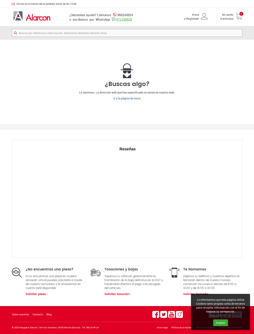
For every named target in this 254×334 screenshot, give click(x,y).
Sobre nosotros (20, 314)
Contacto (38, 314)
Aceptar (220, 323)
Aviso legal (162, 327)
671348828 (124, 19)
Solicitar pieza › (36, 294)
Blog (49, 314)
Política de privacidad (182, 327)
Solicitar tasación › (117, 294)
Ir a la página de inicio (127, 98)
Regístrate (192, 18)
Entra (195, 14)
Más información (220, 315)
